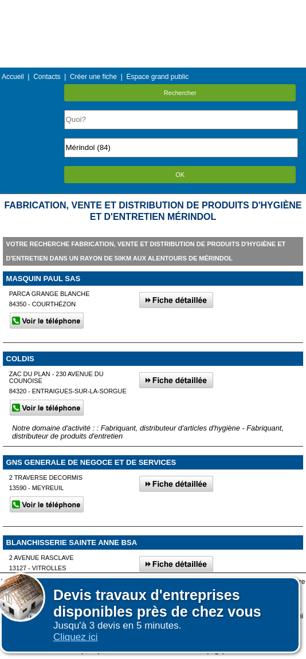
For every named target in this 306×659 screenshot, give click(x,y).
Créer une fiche (93, 77)
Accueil (13, 77)
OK (180, 174)
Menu (153, 8)
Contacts (46, 77)
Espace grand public (157, 77)
